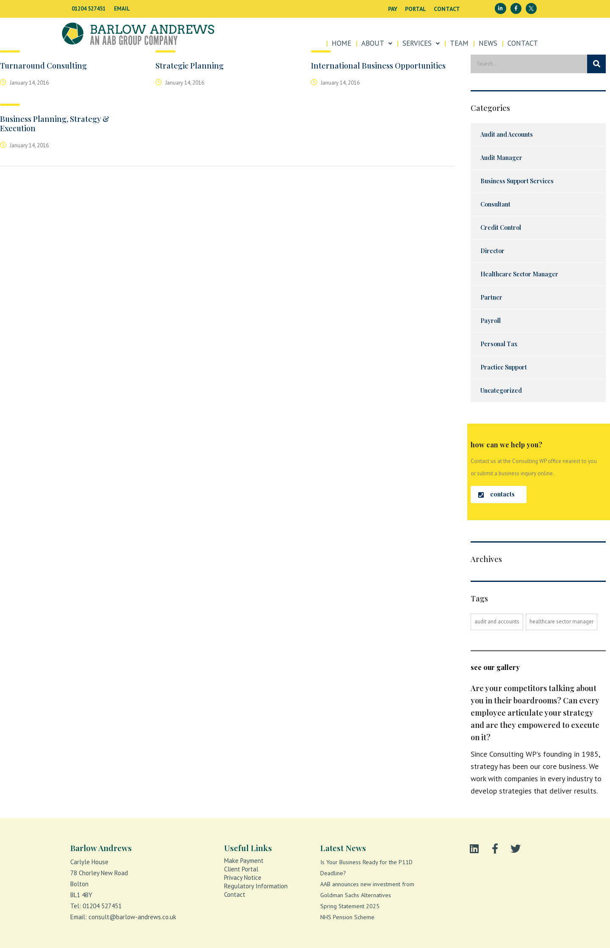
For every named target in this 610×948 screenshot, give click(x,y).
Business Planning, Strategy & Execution (54, 123)
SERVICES (421, 43)
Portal (415, 9)
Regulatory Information (256, 886)
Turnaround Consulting (43, 66)
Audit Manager (501, 158)
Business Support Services (517, 181)
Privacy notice (242, 878)
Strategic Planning (189, 66)
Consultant (495, 204)
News (488, 43)
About (376, 43)
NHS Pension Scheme (347, 917)
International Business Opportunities (378, 66)
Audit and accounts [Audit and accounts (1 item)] (496, 621)
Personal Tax (498, 344)
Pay (392, 9)
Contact (447, 9)
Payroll (490, 321)
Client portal (241, 869)
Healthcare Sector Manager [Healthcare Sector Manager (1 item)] (561, 621)
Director (492, 251)
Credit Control (500, 227)
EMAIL (122, 8)
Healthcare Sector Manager (519, 274)
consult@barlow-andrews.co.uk (132, 917)
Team (459, 43)
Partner (491, 297)
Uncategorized (501, 390)
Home (341, 43)
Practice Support (503, 367)
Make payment (243, 861)
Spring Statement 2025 (350, 906)
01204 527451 (88, 8)
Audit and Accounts (506, 134)
